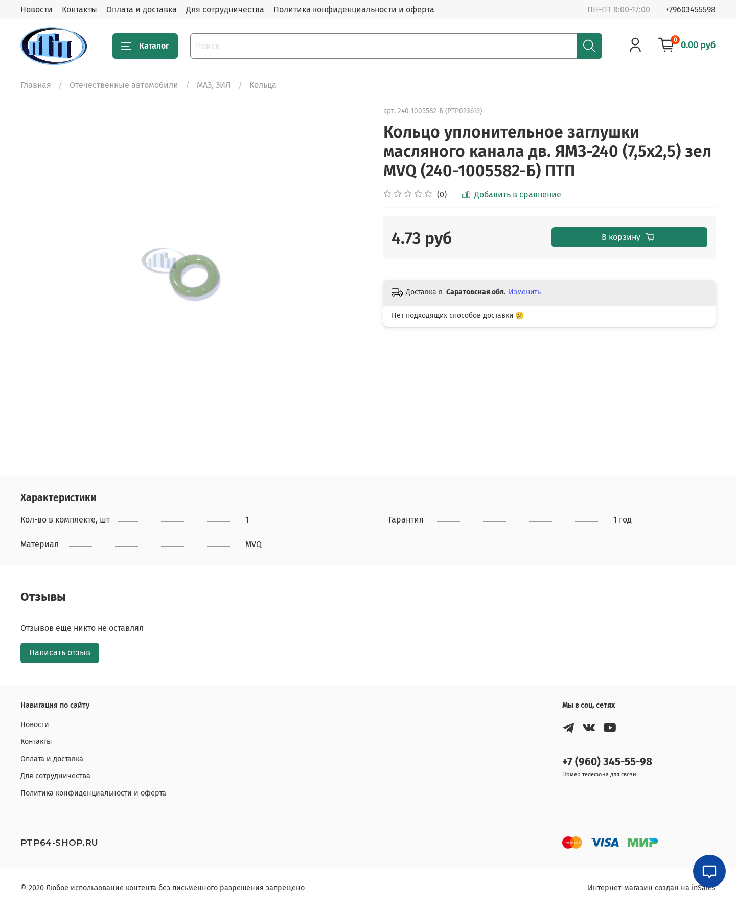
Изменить (525, 292)
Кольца (263, 85)
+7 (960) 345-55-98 (607, 762)
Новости (36, 9)
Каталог (145, 46)
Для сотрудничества (225, 9)
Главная (35, 85)
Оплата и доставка (141, 9)
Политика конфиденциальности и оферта (353, 9)
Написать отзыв (59, 652)
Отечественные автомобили (124, 85)
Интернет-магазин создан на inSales (652, 887)
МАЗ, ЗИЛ (214, 85)
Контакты (79, 9)
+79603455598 (690, 9)
